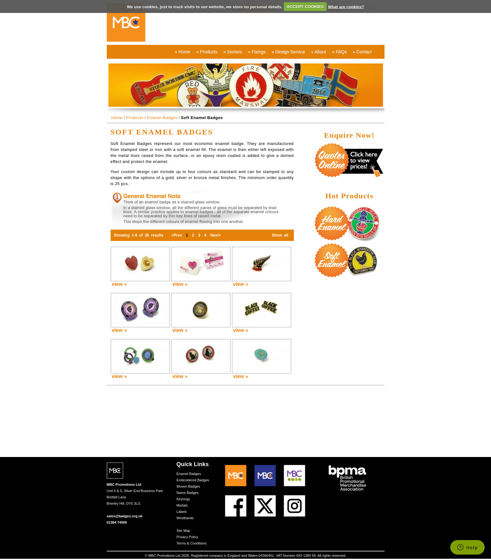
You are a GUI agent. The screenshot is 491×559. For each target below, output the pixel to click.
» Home (182, 51)
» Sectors (232, 51)
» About (318, 51)
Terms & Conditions (192, 543)
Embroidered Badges (193, 480)
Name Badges (188, 493)
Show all (280, 235)
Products (134, 117)
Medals (182, 505)
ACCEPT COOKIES (305, 6)
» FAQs (339, 51)
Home (117, 117)
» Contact (362, 51)
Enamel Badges (162, 117)
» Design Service (288, 51)
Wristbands (185, 518)
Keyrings (183, 499)
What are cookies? (346, 6)
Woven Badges (188, 486)
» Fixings (257, 51)
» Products (206, 51)
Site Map (183, 530)
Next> (215, 235)
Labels (182, 512)
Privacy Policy (187, 537)
